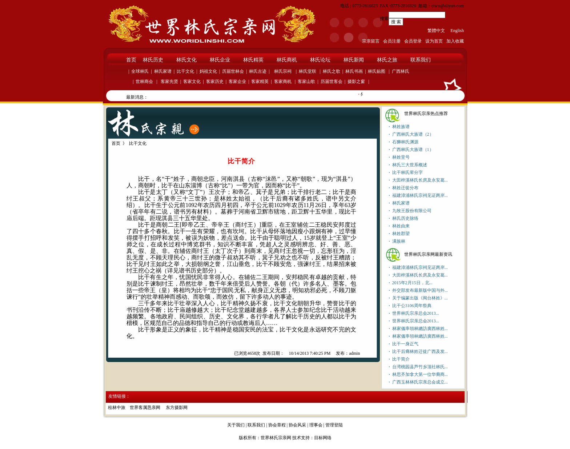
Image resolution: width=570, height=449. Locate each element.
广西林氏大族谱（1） (413, 149)
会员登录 (413, 41)
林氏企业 (220, 60)
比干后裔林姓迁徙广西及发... (420, 351)
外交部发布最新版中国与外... (420, 290)
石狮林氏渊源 (405, 141)
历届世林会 (233, 71)
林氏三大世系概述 (409, 164)
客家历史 (215, 81)
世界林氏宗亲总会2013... (415, 313)
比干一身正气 (405, 343)
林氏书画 (354, 71)
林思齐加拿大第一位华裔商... (420, 374)
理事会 (315, 425)
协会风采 (297, 425)
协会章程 (277, 425)
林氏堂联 (307, 71)
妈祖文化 (208, 71)
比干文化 (185, 71)
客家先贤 (169, 81)
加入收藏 (455, 41)
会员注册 (392, 41)
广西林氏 (400, 71)
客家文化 (192, 81)
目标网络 (323, 437)
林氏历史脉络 (405, 218)
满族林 (398, 241)
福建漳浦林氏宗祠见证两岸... (420, 195)
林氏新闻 (354, 60)
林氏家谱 (163, 71)
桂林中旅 (116, 407)
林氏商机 (287, 60)
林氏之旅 (387, 60)
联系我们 (420, 60)
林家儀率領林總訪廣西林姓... (420, 328)
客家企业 (237, 81)
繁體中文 (436, 30)
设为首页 (434, 41)
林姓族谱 (401, 126)
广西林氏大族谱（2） (413, 134)
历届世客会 (331, 81)
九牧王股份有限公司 (411, 210)
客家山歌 (306, 81)
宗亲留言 (371, 41)
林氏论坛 (320, 60)
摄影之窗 (356, 81)
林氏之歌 (331, 71)
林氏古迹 (257, 71)
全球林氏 (140, 71)
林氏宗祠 (283, 71)
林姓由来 (401, 226)
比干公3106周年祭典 (411, 305)
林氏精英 (253, 60)
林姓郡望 (401, 233)
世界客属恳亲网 (145, 407)
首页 (131, 60)
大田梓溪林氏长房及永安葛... (420, 180)
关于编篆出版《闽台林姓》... (420, 298)
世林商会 (144, 81)
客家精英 (260, 81)
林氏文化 (186, 60)
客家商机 (283, 81)
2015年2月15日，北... (412, 282)
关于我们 (236, 425)
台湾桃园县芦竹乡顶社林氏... (420, 366)
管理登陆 (334, 425)
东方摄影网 (177, 407)
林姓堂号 (401, 157)
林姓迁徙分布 (405, 187)
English (457, 30)
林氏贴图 (376, 71)
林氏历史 (153, 60)
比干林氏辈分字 (407, 172)
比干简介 (401, 359)
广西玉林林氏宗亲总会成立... (420, 382)
